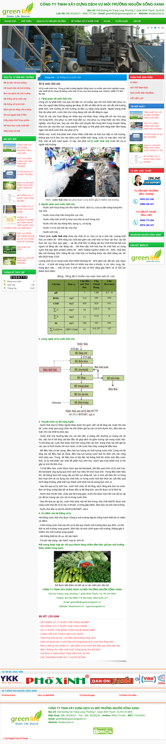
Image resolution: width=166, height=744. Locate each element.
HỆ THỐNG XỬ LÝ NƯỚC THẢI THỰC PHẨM (25, 209)
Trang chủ (10, 21)
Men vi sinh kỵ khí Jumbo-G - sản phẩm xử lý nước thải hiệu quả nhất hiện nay (80, 645)
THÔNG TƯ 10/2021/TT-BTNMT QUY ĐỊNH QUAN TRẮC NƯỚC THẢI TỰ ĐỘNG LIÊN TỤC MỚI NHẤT (18, 222)
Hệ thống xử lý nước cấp (15, 99)
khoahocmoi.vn (56, 725)
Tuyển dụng (121, 21)
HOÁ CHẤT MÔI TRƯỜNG (142, 93)
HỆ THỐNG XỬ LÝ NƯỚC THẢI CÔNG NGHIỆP (25, 198)
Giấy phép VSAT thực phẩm (16, 120)
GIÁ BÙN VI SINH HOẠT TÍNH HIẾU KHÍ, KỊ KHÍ (65, 653)
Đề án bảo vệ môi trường (15, 83)
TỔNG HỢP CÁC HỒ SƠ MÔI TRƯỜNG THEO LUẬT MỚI (153, 115)
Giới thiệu (26, 21)
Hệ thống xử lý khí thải (14, 104)
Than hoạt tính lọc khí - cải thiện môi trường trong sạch (68, 638)
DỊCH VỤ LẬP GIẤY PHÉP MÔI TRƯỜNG (26, 260)
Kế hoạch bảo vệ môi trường (17, 88)
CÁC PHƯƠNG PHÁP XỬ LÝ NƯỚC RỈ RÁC (63, 657)
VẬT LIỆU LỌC (136, 98)
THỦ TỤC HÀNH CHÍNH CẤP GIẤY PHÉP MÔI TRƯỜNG (153, 126)
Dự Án (107, 21)
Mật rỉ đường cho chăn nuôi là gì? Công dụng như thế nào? (70, 649)
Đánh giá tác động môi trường (17, 109)
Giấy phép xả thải (12, 131)
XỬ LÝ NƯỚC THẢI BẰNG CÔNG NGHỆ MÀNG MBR (67, 630)
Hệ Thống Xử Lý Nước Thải (85, 21)
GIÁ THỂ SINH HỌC (139, 88)
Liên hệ (137, 21)
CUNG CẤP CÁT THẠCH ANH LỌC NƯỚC (62, 634)
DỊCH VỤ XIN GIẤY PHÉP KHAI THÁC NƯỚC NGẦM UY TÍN (153, 148)
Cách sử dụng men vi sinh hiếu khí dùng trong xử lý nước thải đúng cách (77, 641)
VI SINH (133, 82)
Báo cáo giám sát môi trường (17, 93)
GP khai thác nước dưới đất (16, 126)
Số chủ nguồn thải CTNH (15, 115)
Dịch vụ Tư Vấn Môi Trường (51, 21)
